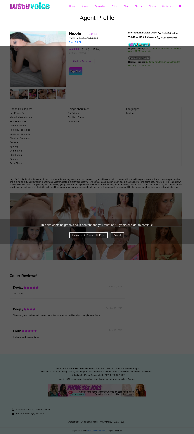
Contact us (167, 6)
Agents (85, 6)
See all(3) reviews (77, 53)
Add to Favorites (83, 61)
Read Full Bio (75, 42)
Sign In (152, 6)
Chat (126, 6)
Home (72, 6)
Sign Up (139, 6)
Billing (114, 6)
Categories (100, 6)
